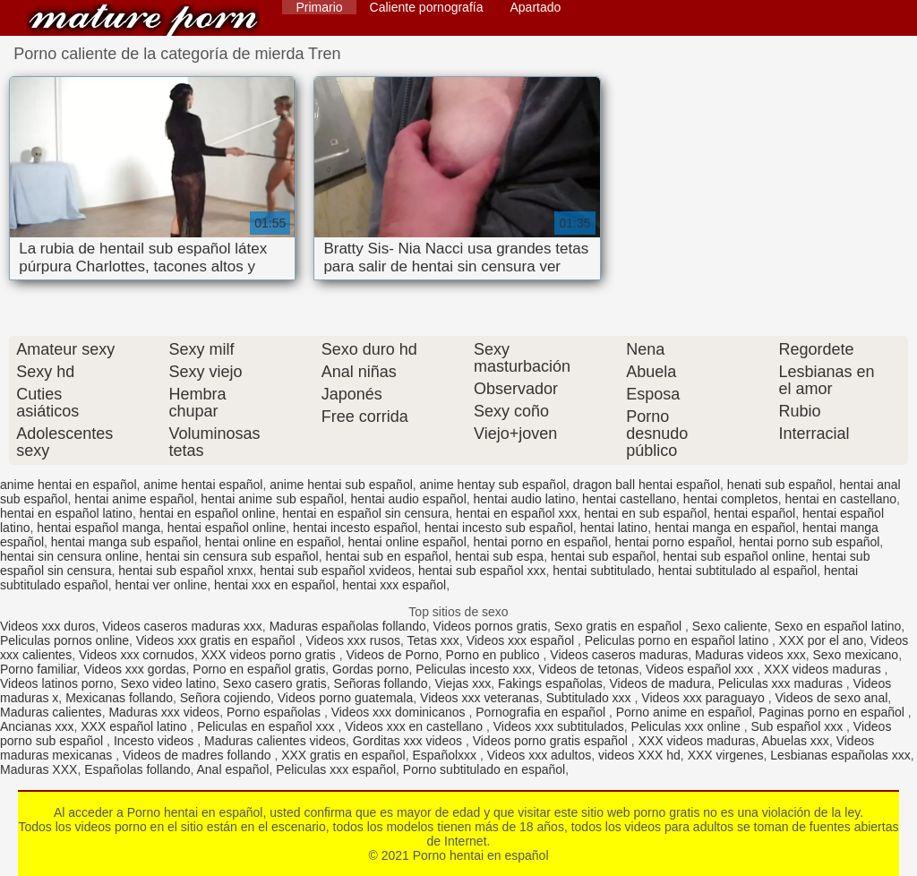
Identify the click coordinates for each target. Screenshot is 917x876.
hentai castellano (629, 499)
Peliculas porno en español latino (678, 640)
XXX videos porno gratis (270, 655)
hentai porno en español (541, 542)
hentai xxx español (394, 585)
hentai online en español (273, 542)
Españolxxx (445, 755)
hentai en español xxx (516, 513)
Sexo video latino (168, 683)
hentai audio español (409, 499)
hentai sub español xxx (481, 570)
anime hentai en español (68, 484)
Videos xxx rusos (352, 640)
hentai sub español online (734, 556)
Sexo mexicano (855, 655)
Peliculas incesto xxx (473, 669)
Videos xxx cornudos (136, 655)
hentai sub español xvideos (335, 570)
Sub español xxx (798, 726)
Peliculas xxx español (336, 769)
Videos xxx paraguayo (704, 698)
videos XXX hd (639, 755)
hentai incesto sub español (498, 527)
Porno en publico (495, 655)
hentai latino (614, 527)
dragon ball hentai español (646, 484)
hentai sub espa (499, 556)
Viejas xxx (462, 683)
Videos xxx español (522, 640)
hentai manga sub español (124, 542)
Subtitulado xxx (590, 698)
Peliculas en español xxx (267, 726)
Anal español (232, 769)
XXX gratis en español (343, 755)
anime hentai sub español (341, 484)
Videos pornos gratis (490, 626)
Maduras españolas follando (348, 626)
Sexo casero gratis (275, 683)
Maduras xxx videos (163, 712)
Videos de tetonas (588, 669)
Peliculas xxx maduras (782, 683)
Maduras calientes (51, 712)
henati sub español (780, 484)
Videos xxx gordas (134, 669)
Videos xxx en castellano (415, 726)
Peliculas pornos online (64, 640)
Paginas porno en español (833, 712)
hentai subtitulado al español (737, 570)
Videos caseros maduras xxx (182, 626)
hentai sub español (603, 556)
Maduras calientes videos (275, 741)
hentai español (754, 513)
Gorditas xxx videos (409, 741)
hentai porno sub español (809, 542)
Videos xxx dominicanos (400, 712)
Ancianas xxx (36, 726)
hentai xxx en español (274, 585)
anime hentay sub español (493, 484)
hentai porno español (674, 542)
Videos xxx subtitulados (558, 726)
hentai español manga (98, 527)
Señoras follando (381, 683)
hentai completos (730, 499)
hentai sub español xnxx (185, 570)
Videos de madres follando (198, 755)
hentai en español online (208, 513)
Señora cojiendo (225, 698)
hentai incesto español (355, 527)
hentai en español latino (66, 513)
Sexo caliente (729, 626)
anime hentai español (202, 484)
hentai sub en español (386, 556)
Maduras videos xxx (750, 655)
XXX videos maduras (824, 669)
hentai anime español (133, 499)
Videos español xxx (701, 669)
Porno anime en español (684, 712)
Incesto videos (155, 741)
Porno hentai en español (143, 20)
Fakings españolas (550, 683)
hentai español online (226, 527)
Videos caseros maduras (619, 655)
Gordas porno (370, 669)
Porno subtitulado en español (484, 769)
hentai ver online (161, 585)
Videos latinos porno (57, 683)
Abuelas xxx (794, 741)
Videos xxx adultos (539, 755)
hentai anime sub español (272, 499)
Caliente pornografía (427, 7)
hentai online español (406, 542)
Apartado (535, 7)
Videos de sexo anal (831, 698)
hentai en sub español (645, 513)
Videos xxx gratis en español (217, 640)
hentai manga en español (725, 527)
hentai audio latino (525, 499)
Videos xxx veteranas (479, 698)
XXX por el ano (821, 640)
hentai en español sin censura (365, 513)
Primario (319, 7)
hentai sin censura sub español (232, 556)
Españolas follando (137, 769)
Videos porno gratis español (552, 741)
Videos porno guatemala (346, 698)
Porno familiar (38, 669)
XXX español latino (135, 726)
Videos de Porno (393, 655)
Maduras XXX (38, 769)
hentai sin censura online (69, 556)
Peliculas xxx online (687, 726)
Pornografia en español (542, 712)
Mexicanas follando (119, 698)
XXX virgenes (726, 755)
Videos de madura (660, 683)
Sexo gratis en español (619, 626)
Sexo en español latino (838, 626)
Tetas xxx (433, 640)
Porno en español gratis (259, 669)
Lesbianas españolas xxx (840, 755)
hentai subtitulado (602, 570)
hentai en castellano (840, 499)
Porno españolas (275, 712)
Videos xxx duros (47, 626)
